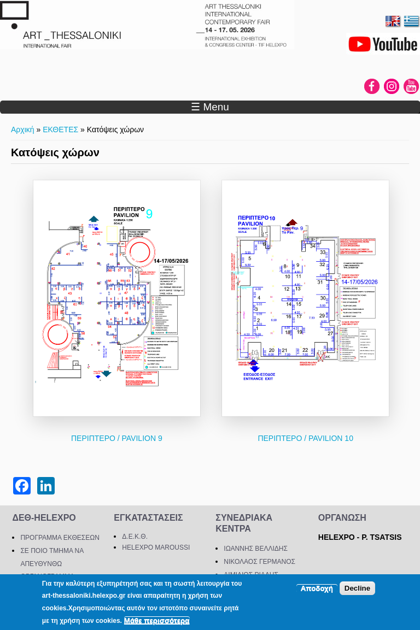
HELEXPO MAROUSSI (156, 547)
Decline (357, 588)
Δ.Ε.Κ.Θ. (135, 536)
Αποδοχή (317, 588)
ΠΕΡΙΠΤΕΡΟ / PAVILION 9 (116, 438)
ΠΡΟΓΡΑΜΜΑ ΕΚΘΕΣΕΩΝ (59, 537)
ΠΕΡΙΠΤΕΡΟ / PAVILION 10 (305, 438)
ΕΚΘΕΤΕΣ (60, 129)
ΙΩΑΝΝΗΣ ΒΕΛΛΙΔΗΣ (256, 548)
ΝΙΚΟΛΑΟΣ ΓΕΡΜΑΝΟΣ (259, 562)
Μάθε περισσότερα (157, 620)
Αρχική (22, 129)
